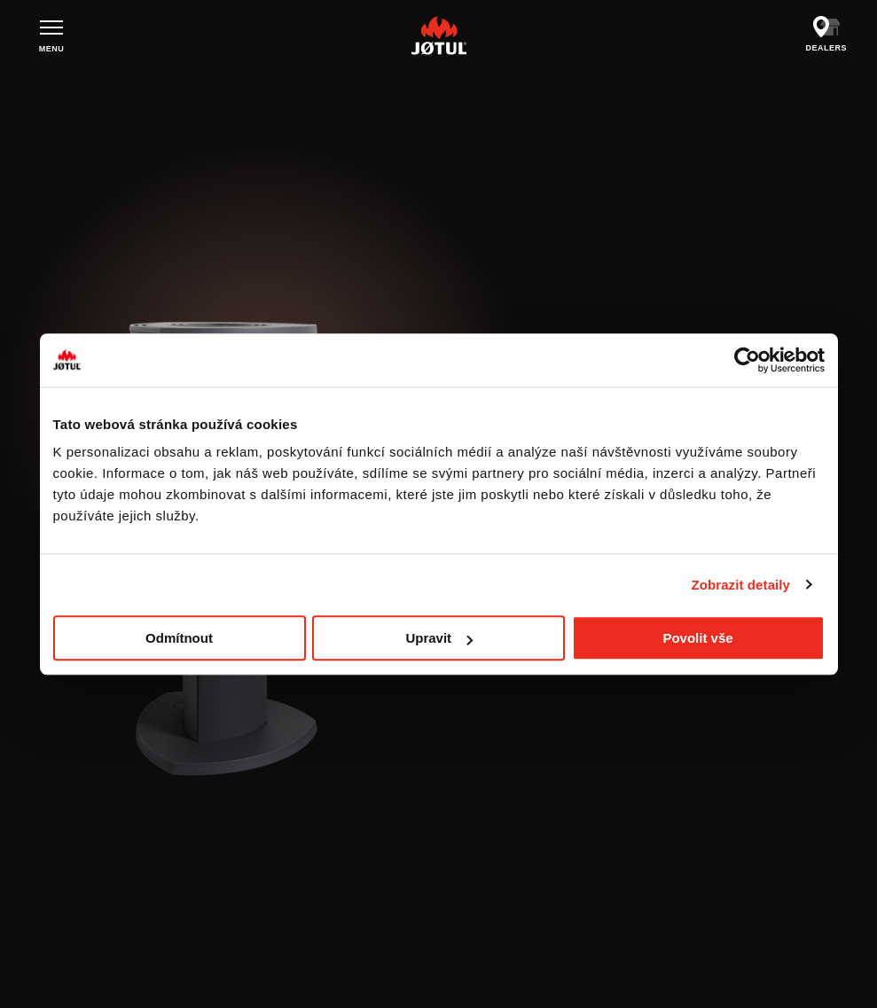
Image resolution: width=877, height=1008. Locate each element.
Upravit (439, 637)
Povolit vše (697, 637)
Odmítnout (179, 637)
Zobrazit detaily (740, 584)
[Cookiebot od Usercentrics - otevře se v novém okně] (747, 360)
